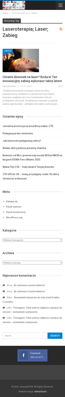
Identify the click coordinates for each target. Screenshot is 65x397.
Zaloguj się (12, 201)
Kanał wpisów (13, 206)
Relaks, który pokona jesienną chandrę (24, 148)
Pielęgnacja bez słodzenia (18, 133)
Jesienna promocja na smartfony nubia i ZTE (28, 126)
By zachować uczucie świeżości (29, 285)
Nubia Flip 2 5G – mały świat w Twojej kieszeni (28, 166)
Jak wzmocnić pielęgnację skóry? (22, 140)
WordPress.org (14, 217)
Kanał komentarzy (16, 211)
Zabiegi (8, 51)
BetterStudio (41, 391)
